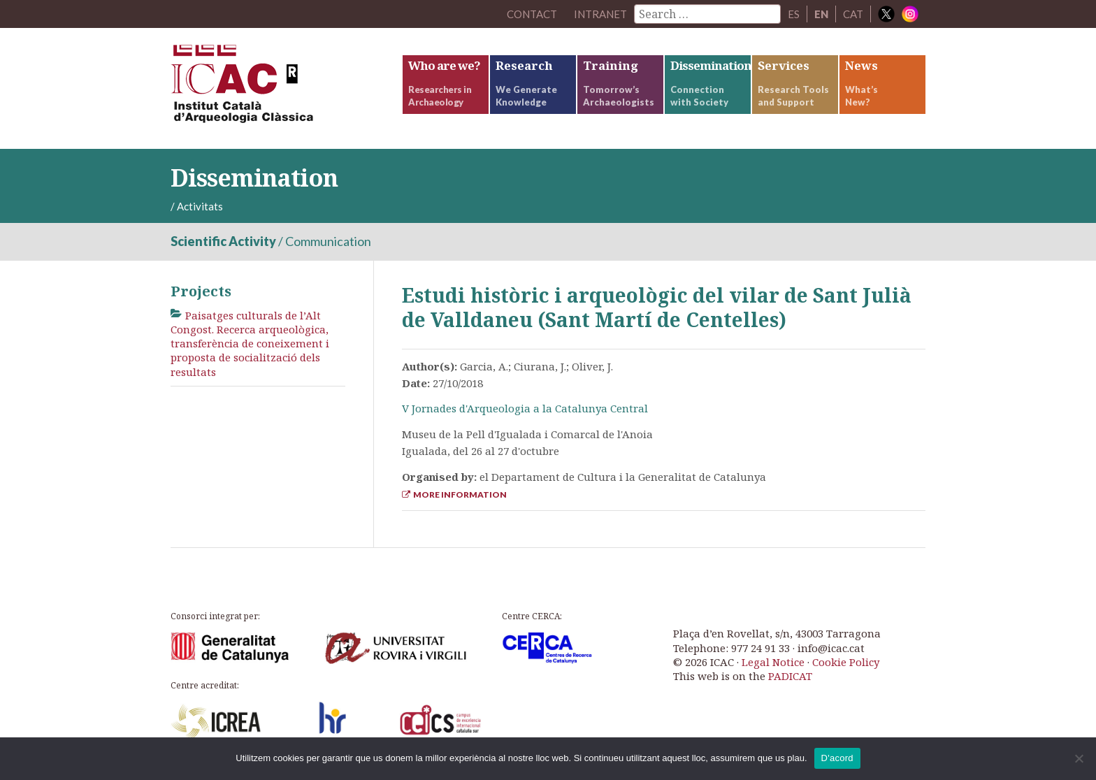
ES (794, 14)
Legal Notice (773, 662)
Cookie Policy (845, 662)
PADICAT (790, 676)
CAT (853, 14)
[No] (1079, 758)
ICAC (275, 88)
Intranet (600, 14)
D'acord (837, 758)
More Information (454, 494)
